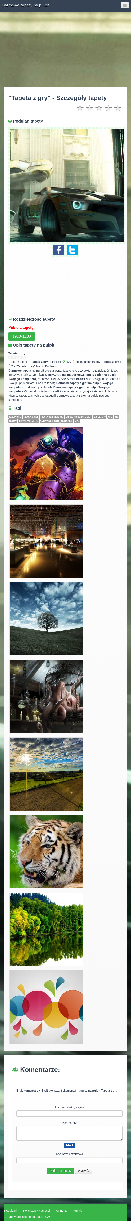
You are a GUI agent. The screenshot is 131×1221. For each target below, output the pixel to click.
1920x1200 (22, 336)
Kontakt (77, 1210)
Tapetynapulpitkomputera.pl (25, 1216)
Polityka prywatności (36, 1210)
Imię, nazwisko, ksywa (69, 1107)
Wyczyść (83, 1170)
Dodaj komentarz (60, 1170)
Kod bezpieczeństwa (69, 1154)
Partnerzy (61, 1210)
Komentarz (69, 1123)
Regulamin (11, 1210)
